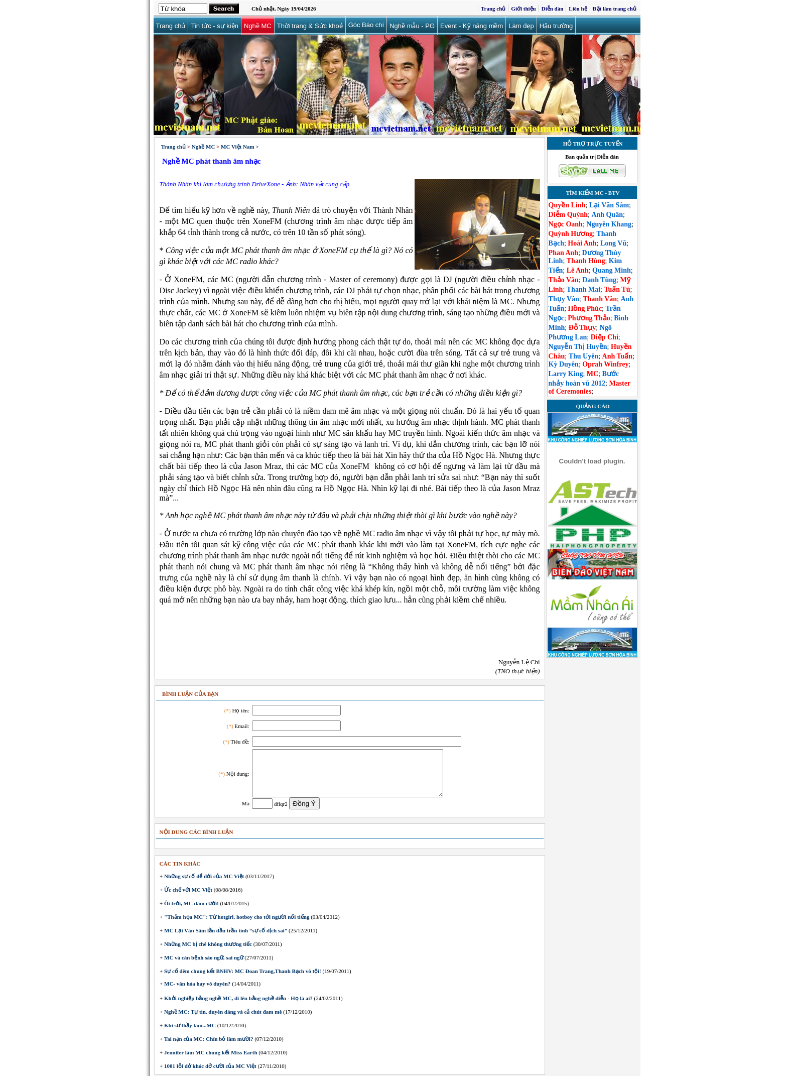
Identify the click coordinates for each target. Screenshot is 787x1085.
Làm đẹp (521, 26)
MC (592, 374)
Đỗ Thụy (582, 327)
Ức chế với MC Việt (187, 899)
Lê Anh (578, 270)
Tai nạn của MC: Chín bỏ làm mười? (208, 1048)
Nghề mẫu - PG (412, 26)
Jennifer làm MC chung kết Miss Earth (210, 1061)
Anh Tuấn (617, 356)
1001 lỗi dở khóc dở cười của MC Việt (209, 1075)
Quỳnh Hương (571, 233)
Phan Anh (564, 253)
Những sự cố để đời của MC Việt (203, 885)
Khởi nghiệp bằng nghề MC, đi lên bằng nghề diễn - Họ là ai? (238, 1007)
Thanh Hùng (586, 261)
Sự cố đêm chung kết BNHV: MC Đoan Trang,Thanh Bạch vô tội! (242, 980)
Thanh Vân (600, 299)
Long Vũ (613, 243)
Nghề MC (258, 26)
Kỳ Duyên (564, 364)
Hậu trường (556, 26)
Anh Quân (607, 214)
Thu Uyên (584, 356)
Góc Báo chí (366, 25)
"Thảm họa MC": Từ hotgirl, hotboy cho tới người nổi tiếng (236, 926)
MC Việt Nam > (240, 147)
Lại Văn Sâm (609, 205)
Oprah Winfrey (605, 364)
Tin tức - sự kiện (214, 26)
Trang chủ (493, 9)
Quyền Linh (567, 205)
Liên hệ (578, 9)
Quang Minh (611, 270)
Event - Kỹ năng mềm (471, 26)
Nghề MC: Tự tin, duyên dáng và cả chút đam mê (222, 1021)
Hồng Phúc (585, 308)
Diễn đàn (553, 9)
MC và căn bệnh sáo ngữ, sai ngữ (203, 966)
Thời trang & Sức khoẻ (310, 26)
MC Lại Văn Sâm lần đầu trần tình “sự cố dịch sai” (225, 939)
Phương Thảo (589, 318)
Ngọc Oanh (566, 224)
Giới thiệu (523, 9)
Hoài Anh (582, 243)
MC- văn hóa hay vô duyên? (196, 993)
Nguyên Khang (608, 224)
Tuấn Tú (617, 289)
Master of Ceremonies (589, 387)
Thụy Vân (564, 299)
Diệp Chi (604, 337)
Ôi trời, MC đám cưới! (190, 912)
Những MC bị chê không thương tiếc (207, 953)
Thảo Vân (564, 280)
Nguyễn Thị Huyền (578, 346)
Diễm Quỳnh (568, 214)
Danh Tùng (599, 280)
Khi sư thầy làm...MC (189, 1034)
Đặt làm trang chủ (614, 9)
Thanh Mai (583, 289)
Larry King (566, 374)
